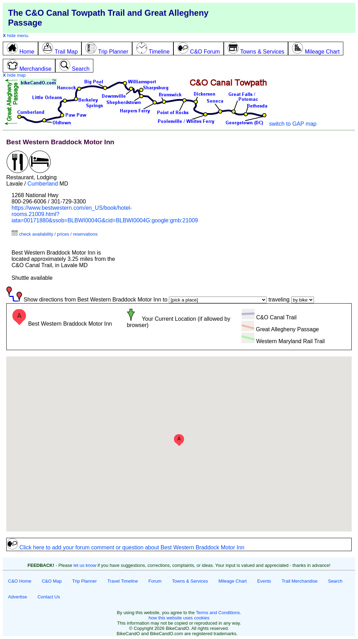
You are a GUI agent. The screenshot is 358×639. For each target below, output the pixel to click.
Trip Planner (84, 581)
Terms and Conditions (218, 612)
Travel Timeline (122, 581)
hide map (14, 75)
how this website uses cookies (179, 617)
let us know (84, 565)
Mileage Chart (233, 581)
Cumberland (42, 184)
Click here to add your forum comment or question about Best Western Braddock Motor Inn (125, 547)
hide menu (15, 35)
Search (335, 581)
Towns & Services (190, 581)
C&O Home (19, 581)
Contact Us (48, 596)
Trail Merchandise (299, 581)
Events (264, 581)
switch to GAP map (292, 124)
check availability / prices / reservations (55, 234)
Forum (155, 581)
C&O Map (52, 581)
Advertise (17, 596)
